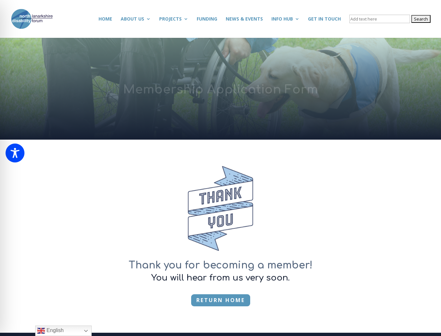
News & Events (244, 19)
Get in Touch (324, 19)
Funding (207, 19)
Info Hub (282, 19)
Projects (170, 19)
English (50, 331)
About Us (132, 19)
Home (105, 19)
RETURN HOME (220, 300)
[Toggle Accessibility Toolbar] (15, 153)
